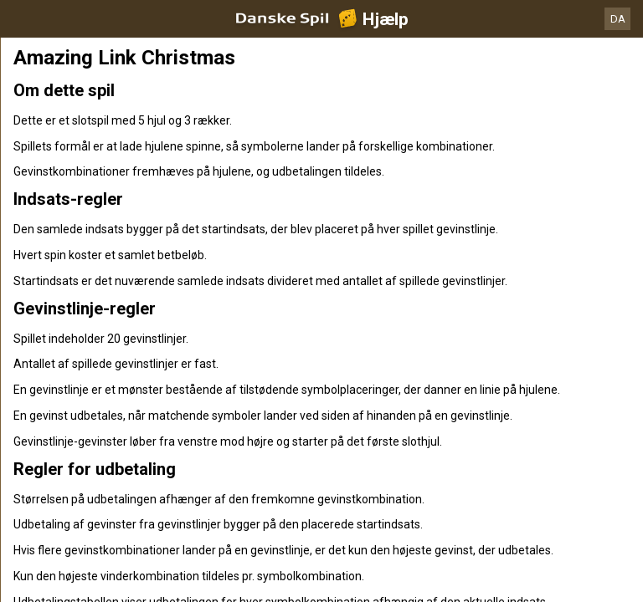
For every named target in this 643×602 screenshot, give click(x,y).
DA (617, 19)
